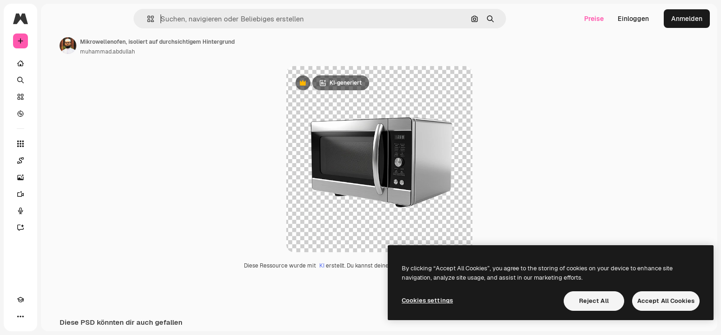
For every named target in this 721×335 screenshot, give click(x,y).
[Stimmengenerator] (56, 210)
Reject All (594, 301)
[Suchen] (56, 80)
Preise (594, 18)
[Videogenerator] (56, 194)
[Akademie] (20, 316)
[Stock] (56, 96)
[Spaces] (56, 160)
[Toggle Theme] (37, 316)
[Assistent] (56, 227)
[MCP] (54, 316)
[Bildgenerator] (56, 177)
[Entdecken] (56, 113)
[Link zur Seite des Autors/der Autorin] (138, 45)
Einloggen (633, 18)
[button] (182, 18)
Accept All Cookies (665, 301)
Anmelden (686, 18)
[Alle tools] (56, 143)
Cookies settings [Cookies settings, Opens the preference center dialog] (427, 300)
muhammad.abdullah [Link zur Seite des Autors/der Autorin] (178, 51)
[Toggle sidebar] (91, 18)
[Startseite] (56, 63)
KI (357, 265)
